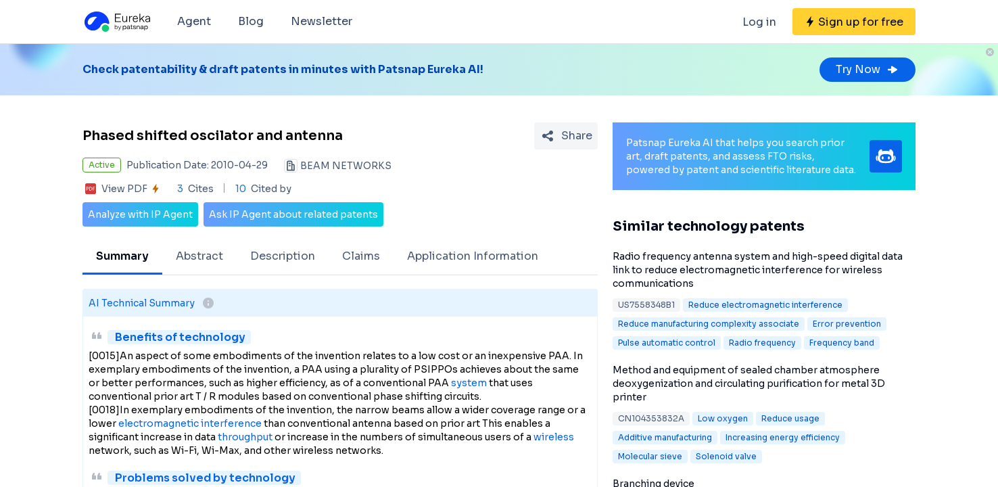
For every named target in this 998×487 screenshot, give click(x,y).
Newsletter (321, 21)
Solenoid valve (726, 456)
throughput (245, 437)
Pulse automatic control (666, 343)
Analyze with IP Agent (140, 214)
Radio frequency (762, 343)
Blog (251, 21)
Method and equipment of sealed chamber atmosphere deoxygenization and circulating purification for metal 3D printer (749, 383)
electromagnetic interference (190, 423)
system (469, 383)
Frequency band (841, 343)
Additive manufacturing (665, 437)
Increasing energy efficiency (783, 437)
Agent (194, 21)
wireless (553, 437)
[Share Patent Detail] (566, 135)
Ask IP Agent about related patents (293, 214)
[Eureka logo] (116, 21)
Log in (759, 22)
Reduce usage (790, 418)
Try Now (867, 69)
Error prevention (847, 324)
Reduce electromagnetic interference (765, 305)
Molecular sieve (650, 456)
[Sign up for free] (854, 21)
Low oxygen (723, 418)
